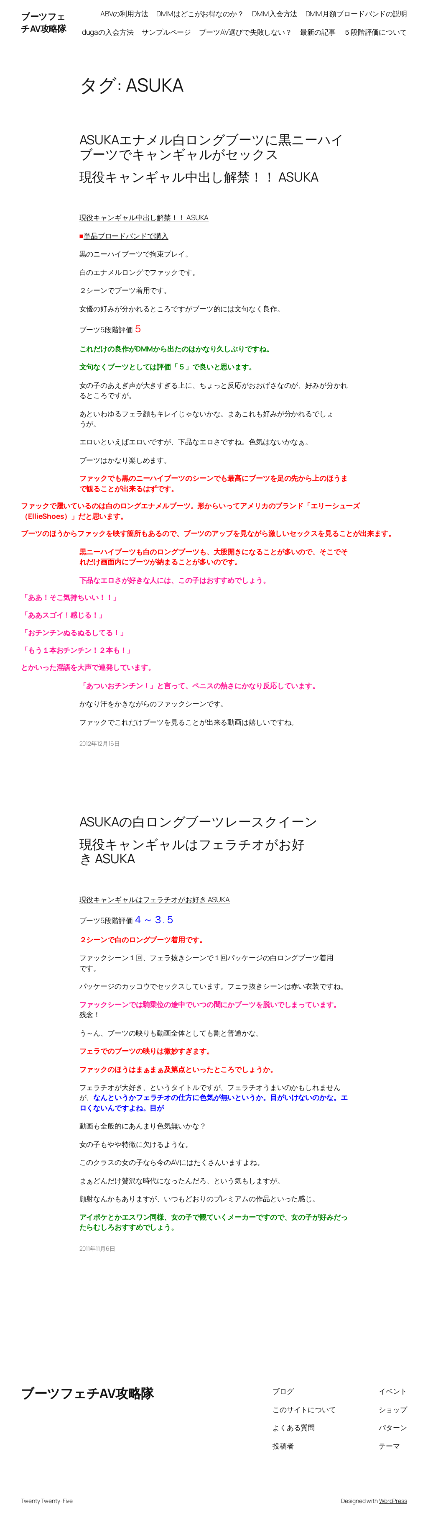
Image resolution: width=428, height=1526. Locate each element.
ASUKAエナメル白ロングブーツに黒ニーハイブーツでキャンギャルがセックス (211, 146)
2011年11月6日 (97, 1248)
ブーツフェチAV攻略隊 (43, 22)
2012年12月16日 (99, 743)
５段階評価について (375, 32)
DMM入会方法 (274, 13)
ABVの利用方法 (124, 13)
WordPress (393, 1501)
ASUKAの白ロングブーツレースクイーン (198, 821)
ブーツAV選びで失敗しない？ (245, 32)
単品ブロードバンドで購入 (126, 236)
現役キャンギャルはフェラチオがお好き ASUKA (154, 899)
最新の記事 (318, 32)
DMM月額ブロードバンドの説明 (357, 13)
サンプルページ (166, 32)
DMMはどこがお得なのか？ (200, 13)
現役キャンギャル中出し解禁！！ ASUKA (144, 217)
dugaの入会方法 (108, 32)
